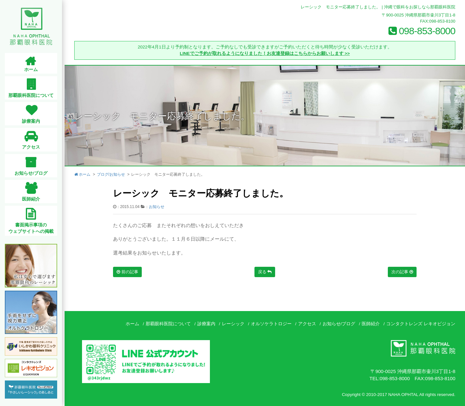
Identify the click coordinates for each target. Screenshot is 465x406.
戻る (265, 271)
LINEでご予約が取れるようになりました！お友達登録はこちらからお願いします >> (265, 53)
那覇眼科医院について (168, 323)
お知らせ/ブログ (339, 323)
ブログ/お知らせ (111, 174)
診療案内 (206, 323)
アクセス (307, 323)
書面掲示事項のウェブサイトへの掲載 (32, 228)
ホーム (82, 174)
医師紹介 (371, 323)
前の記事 (127, 271)
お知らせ (156, 206)
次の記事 (402, 271)
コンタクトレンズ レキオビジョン (420, 323)
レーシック (233, 323)
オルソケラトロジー (271, 323)
